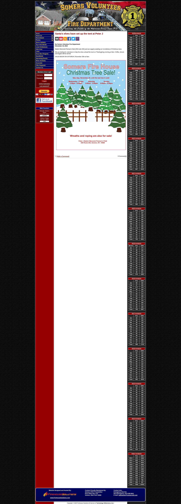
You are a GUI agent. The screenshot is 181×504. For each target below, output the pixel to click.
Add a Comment (63, 156)
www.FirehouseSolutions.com (60, 498)
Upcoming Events (41, 58)
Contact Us (39, 67)
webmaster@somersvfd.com (128, 495)
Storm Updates (40, 42)
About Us (38, 36)
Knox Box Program (41, 54)
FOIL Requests (40, 65)
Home (37, 33)
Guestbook (39, 56)
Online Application (44, 84)
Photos (38, 40)
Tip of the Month (41, 45)
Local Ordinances (41, 47)
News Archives (40, 61)
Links (37, 51)
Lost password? (44, 86)
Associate (38, 63)
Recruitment (39, 38)
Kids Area (38, 49)
